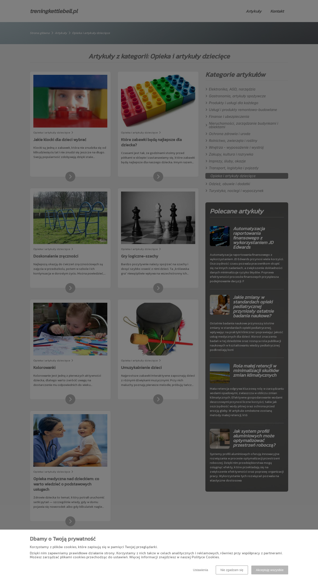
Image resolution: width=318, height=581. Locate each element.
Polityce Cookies (205, 557)
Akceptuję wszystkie (270, 570)
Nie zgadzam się (231, 570)
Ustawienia (200, 570)
